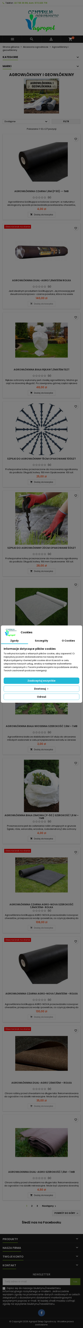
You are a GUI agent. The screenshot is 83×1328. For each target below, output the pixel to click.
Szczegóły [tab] (41, 640)
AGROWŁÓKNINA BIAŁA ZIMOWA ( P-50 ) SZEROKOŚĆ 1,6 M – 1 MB (42, 817)
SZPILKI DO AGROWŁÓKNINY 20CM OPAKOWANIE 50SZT (41, 548)
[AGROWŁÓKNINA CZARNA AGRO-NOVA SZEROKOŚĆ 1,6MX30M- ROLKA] (41, 851)
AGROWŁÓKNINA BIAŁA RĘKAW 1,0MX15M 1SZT (42, 369)
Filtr (66, 121)
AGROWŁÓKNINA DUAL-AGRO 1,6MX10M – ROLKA (41, 1082)
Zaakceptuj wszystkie (41, 680)
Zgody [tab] (14, 640)
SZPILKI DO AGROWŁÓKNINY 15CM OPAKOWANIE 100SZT (41, 458)
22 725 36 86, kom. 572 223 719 (30, 2)
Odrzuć (41, 697)
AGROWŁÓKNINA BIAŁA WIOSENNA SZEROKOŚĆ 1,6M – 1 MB (41, 726)
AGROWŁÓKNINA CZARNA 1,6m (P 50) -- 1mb (41, 191)
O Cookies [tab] (68, 640)
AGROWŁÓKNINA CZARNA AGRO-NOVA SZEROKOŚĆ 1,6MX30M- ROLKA (41, 906)
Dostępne (26, 122)
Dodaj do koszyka (41, 214)
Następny (49, 1206)
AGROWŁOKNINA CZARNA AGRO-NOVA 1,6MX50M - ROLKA (41, 993)
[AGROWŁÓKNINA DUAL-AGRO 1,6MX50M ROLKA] (41, 227)
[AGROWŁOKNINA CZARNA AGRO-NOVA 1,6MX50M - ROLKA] (41, 940)
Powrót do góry (66, 1213)
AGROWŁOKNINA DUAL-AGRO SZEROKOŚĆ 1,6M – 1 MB (41, 1172)
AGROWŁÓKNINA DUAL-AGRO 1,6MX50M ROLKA (41, 280)
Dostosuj (41, 688)
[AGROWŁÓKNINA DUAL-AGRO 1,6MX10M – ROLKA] (41, 1029)
